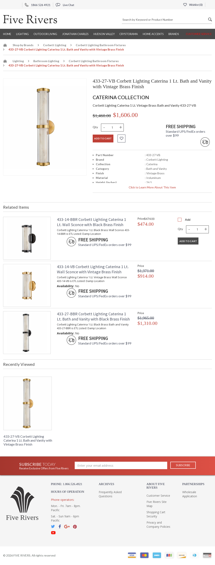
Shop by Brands (23, 45)
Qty (95, 127)
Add (187, 219)
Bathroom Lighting (46, 61)
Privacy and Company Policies (158, 524)
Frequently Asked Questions (110, 494)
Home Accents (153, 34)
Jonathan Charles (75, 34)
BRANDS (173, 34)
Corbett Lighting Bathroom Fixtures (101, 45)
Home (7, 34)
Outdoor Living (45, 34)
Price (140, 218)
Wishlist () (193, 4)
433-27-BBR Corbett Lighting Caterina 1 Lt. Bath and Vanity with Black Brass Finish (93, 316)
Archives (106, 484)
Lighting (22, 34)
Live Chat (65, 5)
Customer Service (199, 34)
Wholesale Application (189, 494)
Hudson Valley (104, 34)
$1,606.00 (125, 114)
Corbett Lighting (54, 45)
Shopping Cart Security (156, 514)
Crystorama (128, 34)
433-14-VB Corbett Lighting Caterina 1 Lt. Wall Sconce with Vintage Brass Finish (93, 269)
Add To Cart (188, 241)
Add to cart (103, 138)
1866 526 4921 (37, 5)
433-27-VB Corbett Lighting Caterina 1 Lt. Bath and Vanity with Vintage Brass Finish (28, 440)
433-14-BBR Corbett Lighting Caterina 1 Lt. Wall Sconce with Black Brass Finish (91, 222)
